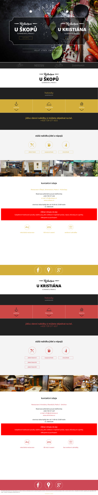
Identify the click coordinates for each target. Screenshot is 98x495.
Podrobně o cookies (49, 493)
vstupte (26, 37)
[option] (20, 65)
